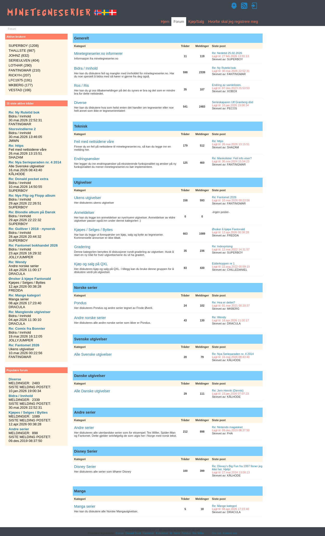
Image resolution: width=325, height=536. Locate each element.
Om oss (216, 533)
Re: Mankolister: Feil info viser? (232, 158)
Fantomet (148, 533)
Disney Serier (85, 467)
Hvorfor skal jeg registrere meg (233, 21)
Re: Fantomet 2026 (224, 197)
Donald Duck (133, 533)
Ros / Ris (81, 85)
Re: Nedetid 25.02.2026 (227, 53)
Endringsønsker (87, 159)
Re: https (217, 141)
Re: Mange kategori (224, 505)
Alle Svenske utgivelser (93, 354)
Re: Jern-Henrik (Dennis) (228, 390)
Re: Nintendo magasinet (227, 427)
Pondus (80, 303)
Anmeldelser (84, 212)
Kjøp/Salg (196, 21)
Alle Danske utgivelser (92, 391)
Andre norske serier (90, 318)
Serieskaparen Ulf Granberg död (232, 102)
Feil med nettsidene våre (94, 142)
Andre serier (84, 428)
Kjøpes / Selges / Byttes (93, 230)
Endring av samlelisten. (227, 85)
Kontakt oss (230, 533)
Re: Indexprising (222, 246)
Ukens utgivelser (87, 198)
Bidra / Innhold (86, 68)
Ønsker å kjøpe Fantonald (228, 229)
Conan (120, 533)
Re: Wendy (219, 317)
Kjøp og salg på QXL (91, 264)
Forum (178, 21)
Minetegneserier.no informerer (98, 53)
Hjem (165, 21)
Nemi (177, 533)
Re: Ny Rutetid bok (224, 67)
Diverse (80, 103)
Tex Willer (198, 533)
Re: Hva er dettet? (223, 302)
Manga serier (84, 506)
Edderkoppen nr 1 (223, 263)
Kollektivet (162, 533)
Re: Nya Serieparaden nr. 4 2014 (233, 353)
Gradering (82, 247)
